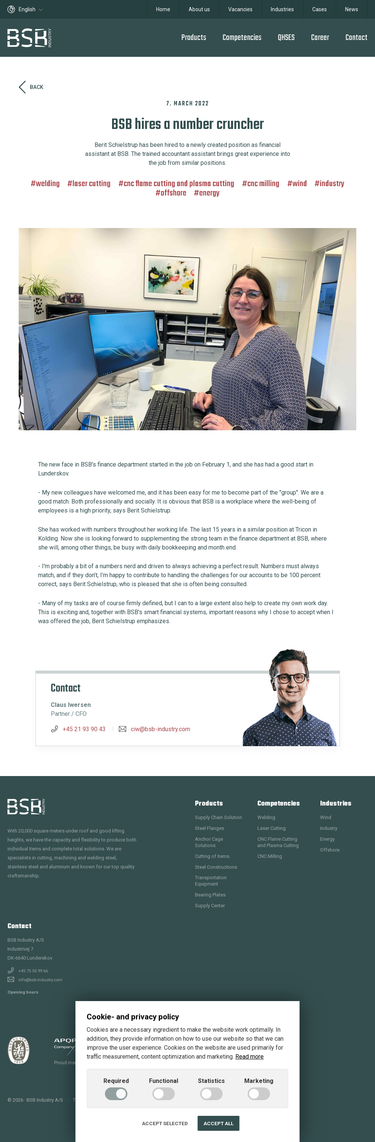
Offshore (173, 193)
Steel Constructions (216, 867)
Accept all (218, 1123)
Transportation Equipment (211, 881)
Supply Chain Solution (218, 817)
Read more (249, 1056)
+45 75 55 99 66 (33, 970)
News (351, 9)
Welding (48, 184)
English (25, 9)
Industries (282, 9)
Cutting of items (212, 856)
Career (320, 37)
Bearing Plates (210, 895)
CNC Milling (263, 184)
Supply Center (210, 905)
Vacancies (240, 9)
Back (31, 87)
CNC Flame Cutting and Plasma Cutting (179, 184)
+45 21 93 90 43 (84, 729)
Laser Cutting (91, 184)
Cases (319, 9)
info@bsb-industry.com (40, 979)
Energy (209, 193)
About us (199, 9)
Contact (356, 37)
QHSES (286, 37)
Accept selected (165, 1123)
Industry (332, 184)
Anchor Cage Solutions (209, 842)
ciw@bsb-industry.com (160, 729)
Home (163, 9)
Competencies (242, 37)
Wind (299, 184)
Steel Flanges (209, 828)
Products (194, 37)
